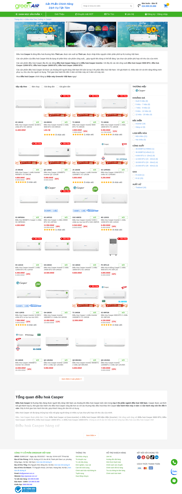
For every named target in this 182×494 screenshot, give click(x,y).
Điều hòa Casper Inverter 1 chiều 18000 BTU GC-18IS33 (84, 269)
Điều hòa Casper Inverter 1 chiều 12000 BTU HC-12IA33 (27, 269)
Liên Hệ (129, 14)
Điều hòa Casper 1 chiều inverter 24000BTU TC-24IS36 (84, 316)
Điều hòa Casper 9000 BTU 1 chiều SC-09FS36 (114, 316)
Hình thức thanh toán (113, 462)
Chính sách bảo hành (113, 473)
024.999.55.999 (33, 482)
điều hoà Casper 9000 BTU (139, 63)
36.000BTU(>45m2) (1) (143, 152)
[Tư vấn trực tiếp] (174, 480)
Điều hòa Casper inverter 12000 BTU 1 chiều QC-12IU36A (56, 364)
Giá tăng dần (48, 86)
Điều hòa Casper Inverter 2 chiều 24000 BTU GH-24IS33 (56, 269)
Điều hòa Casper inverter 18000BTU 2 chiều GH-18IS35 (55, 316)
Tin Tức (109, 14)
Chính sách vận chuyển (114, 465)
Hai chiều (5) (139, 139)
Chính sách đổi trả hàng (114, 468)
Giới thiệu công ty (82, 456)
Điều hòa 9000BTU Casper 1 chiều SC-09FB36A (28, 221)
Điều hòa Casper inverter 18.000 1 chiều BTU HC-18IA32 (28, 126)
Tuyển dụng (80, 473)
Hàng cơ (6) (139, 127)
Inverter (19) (139, 124)
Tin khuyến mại (81, 459)
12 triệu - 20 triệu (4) (142, 114)
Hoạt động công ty (82, 476)
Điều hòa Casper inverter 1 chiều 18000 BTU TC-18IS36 (113, 126)
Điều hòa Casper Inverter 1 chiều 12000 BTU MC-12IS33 (113, 221)
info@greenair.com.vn (26, 473)
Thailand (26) (139, 187)
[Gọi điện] (174, 462)
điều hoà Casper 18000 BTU (45, 65)
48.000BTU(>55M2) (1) (143, 149)
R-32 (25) (138, 178)
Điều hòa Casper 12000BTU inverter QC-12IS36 (54, 173)
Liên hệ (109, 456)
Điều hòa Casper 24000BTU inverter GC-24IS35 (25, 364)
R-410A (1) (138, 175)
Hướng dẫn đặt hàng (113, 459)
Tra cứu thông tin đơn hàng (115, 470)
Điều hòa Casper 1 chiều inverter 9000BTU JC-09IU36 (27, 173)
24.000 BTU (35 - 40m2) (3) (145, 166)
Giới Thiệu (59, 14)
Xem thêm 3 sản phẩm (71, 379)
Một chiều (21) (140, 136)
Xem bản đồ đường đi (44, 462)
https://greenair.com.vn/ (29, 476)
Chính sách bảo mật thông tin (86, 470)
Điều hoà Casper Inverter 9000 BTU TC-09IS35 (84, 126)
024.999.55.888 (149, 6)
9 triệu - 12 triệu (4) (142, 111)
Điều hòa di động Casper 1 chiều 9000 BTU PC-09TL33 (113, 269)
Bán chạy (34, 86)
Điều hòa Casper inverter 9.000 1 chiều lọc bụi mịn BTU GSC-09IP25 (85, 221)
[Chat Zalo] (174, 471)
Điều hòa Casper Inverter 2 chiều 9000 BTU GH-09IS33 (56, 126)
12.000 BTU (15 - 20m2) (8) (145, 159)
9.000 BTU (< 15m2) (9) (144, 155)
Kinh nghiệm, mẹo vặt (83, 465)
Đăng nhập (162, 14)
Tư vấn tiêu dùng (81, 462)
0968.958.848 (27, 484)
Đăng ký (151, 14)
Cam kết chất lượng (82, 468)
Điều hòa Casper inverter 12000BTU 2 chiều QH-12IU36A (113, 364)
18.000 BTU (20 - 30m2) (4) (145, 162)
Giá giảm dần (63, 86)
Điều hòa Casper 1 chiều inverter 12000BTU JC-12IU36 (84, 173)
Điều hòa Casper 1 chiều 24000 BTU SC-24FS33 (56, 221)
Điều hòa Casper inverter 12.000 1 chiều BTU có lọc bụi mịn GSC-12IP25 (28, 316)
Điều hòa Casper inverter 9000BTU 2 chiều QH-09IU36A (85, 364)
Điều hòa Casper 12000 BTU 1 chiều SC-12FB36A (112, 173)
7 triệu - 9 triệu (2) (141, 108)
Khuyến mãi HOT (84, 14)
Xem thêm (91, 435)
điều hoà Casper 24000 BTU (70, 65)
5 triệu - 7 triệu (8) (141, 104)
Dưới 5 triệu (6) (140, 101)
